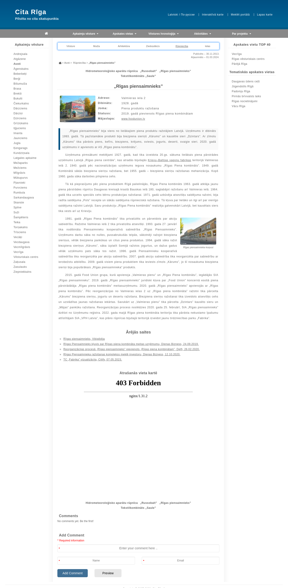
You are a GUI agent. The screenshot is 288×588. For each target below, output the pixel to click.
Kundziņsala (21, 153)
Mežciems (20, 167)
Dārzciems (20, 108)
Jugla (17, 143)
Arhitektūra (124, 46)
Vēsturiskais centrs (26, 257)
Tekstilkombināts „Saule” (138, 76)
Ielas (207, 46)
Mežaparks (21, 162)
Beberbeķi (20, 73)
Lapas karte (264, 14)
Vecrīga (18, 252)
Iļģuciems (20, 128)
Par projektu (241, 34)
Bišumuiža (20, 83)
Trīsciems (20, 232)
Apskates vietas (124, 34)
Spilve (18, 207)
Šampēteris (21, 217)
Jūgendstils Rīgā (243, 86)
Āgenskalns (21, 68)
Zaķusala (19, 262)
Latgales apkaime (25, 158)
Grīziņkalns (21, 123)
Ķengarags (21, 148)
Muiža (96, 46)
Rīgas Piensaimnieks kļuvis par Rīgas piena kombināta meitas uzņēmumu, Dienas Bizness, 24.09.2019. (131, 344)
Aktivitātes (202, 34)
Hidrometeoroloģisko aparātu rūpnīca (112, 71)
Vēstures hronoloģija (163, 34)
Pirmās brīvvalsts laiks (246, 96)
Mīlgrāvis (19, 172)
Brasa (17, 88)
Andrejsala (20, 54)
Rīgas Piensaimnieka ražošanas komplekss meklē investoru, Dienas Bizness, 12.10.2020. (121, 354)
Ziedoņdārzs (153, 46)
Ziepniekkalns (23, 271)
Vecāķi (18, 237)
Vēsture (70, 46)
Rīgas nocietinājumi (244, 101)
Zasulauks (20, 266)
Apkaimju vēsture (85, 34)
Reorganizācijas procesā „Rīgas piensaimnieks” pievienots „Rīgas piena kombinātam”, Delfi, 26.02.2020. (131, 349)
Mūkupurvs (21, 177)
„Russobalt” (148, 71)
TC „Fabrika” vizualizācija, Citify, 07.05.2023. (92, 359)
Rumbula (19, 192)
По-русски (188, 14)
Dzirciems (20, 118)
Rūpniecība (182, 46)
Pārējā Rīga (239, 63)
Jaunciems (20, 138)
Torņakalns (21, 227)
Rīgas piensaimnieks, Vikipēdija (84, 338)
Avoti (17, 63)
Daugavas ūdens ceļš (246, 81)
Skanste (19, 202)
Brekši (18, 93)
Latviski (173, 14)
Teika (17, 222)
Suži (16, 212)
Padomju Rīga (241, 91)
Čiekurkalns (21, 103)
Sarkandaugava (24, 197)
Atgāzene (20, 59)
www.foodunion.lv (133, 118)
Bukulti (18, 98)
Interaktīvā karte (212, 14)
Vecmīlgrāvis (22, 247)
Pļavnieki (19, 182)
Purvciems (20, 187)
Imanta (18, 133)
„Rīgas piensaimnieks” (175, 71)
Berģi (17, 78)
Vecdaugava (21, 242)
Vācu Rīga (238, 106)
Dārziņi (18, 113)
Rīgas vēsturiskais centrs (248, 59)
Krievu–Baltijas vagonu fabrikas (169, 160)
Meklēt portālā (240, 14)
